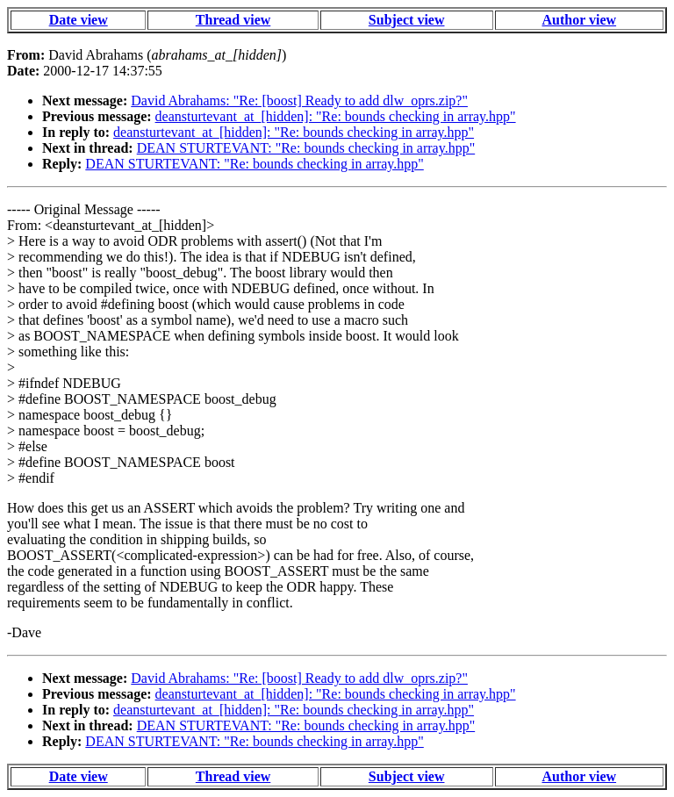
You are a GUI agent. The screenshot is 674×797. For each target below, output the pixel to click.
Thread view (233, 19)
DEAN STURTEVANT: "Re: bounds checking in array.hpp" (306, 147)
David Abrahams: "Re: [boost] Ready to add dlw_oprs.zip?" (299, 100)
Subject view (407, 19)
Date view (78, 19)
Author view (579, 19)
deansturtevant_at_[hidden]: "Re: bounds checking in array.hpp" (335, 116)
